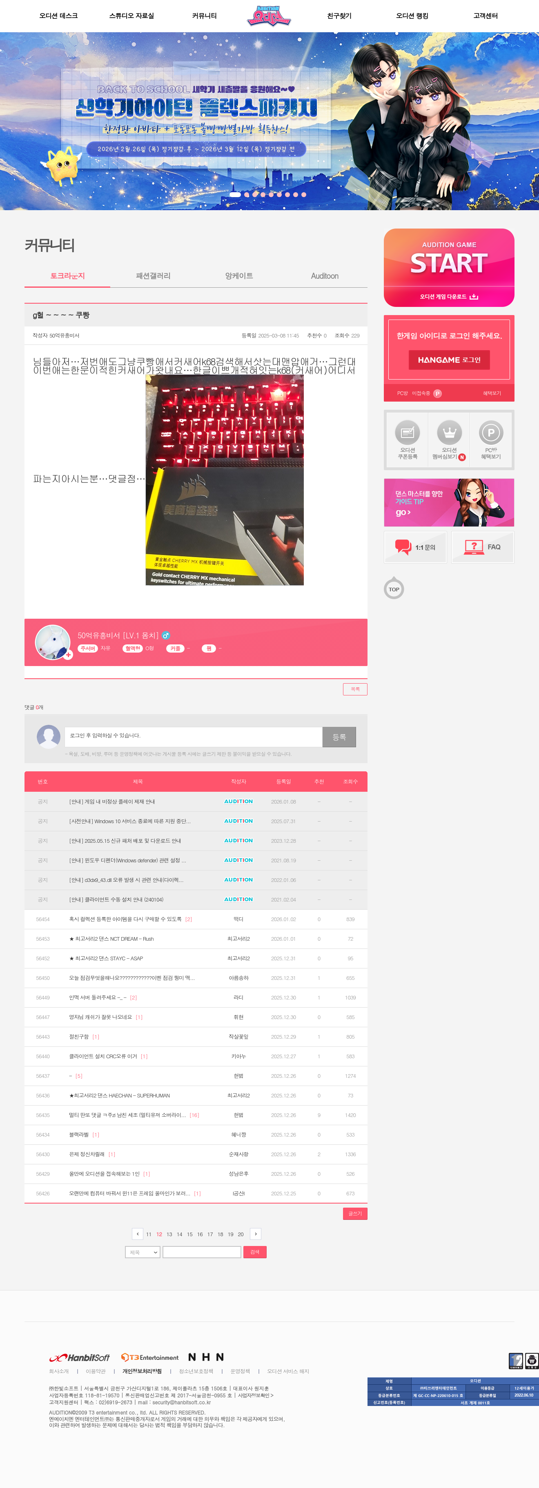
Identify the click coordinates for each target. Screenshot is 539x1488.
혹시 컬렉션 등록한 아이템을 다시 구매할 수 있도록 (130, 919)
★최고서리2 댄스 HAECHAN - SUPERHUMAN (119, 1095)
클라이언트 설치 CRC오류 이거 (108, 1056)
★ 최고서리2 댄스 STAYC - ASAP (106, 958)
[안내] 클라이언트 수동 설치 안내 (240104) (116, 899)
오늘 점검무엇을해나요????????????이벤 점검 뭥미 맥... (132, 978)
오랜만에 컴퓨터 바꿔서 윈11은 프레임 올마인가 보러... (135, 1193)
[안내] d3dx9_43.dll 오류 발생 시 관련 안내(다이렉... (126, 880)
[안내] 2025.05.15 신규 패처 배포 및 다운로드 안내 (125, 840)
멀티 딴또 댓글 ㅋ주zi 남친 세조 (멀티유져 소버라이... (134, 1115)
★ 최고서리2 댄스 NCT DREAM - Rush (111, 938)
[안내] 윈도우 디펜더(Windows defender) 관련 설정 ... (127, 860)
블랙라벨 (84, 1134)
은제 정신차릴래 (92, 1154)
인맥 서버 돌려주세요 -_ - (103, 997)
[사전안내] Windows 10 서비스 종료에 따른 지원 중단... (130, 821)
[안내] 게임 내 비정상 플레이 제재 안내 (112, 801)
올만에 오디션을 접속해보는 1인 (109, 1173)
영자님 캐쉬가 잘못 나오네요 (106, 1017)
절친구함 (84, 1036)
